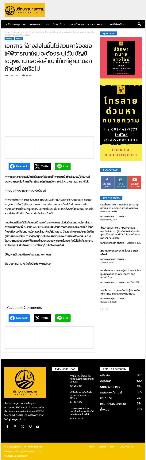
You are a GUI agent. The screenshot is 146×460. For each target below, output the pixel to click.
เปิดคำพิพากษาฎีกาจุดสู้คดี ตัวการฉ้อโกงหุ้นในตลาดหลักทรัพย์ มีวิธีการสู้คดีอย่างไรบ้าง (120, 274)
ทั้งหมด (105, 409)
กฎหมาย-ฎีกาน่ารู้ (111, 392)
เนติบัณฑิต (117, 24)
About (91, 446)
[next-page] (107, 309)
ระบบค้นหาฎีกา (55, 24)
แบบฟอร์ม (35, 24)
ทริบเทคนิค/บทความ (113, 403)
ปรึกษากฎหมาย (16, 24)
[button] (139, 24)
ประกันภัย (106, 398)
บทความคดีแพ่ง (110, 386)
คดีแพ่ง (18, 39)
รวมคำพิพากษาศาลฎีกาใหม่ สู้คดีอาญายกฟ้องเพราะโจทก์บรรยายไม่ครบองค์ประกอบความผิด (119, 208)
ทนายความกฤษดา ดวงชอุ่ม (112, 216)
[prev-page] (102, 309)
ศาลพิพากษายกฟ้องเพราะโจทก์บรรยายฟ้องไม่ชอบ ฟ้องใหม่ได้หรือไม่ (82, 411)
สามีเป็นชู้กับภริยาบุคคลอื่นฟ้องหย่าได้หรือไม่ (119, 252)
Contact (102, 446)
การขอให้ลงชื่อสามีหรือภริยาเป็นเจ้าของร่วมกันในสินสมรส (82, 378)
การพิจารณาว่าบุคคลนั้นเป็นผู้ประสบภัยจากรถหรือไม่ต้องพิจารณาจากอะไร (120, 291)
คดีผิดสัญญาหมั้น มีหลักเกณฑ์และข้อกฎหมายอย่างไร (81, 395)
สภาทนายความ (97, 24)
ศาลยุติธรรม (76, 24)
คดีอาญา (16, 32)
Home (7, 32)
